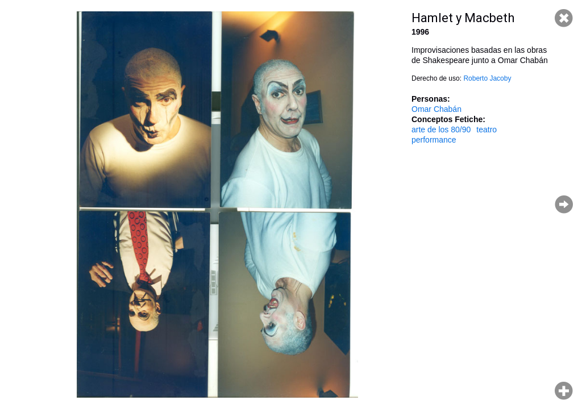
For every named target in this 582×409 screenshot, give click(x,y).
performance (433, 139)
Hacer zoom (563, 390)
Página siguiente (563, 204)
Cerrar (563, 18)
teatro (486, 129)
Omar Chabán (436, 109)
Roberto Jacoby (487, 78)
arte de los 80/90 (441, 129)
